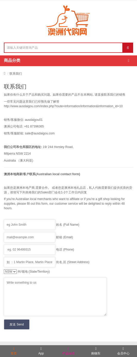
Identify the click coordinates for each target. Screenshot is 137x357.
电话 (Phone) (65, 249)
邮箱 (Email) (64, 237)
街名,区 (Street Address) (72, 262)
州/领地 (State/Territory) (33, 271)
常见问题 (16, 101)
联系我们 (16, 73)
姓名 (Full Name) (67, 224)
